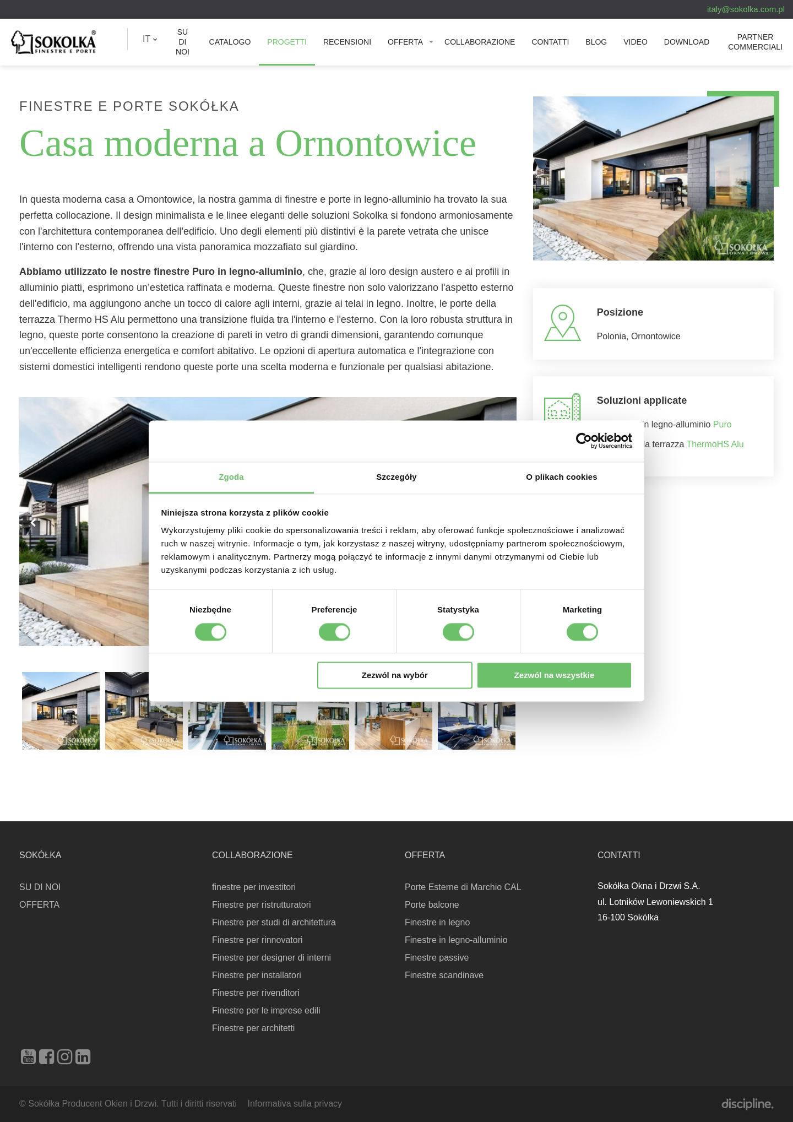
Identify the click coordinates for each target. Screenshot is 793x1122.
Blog (596, 41)
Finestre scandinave (444, 975)
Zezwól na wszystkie (554, 675)
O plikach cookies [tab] (561, 476)
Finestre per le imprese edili (266, 1010)
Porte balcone (432, 904)
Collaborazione (479, 41)
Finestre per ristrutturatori (261, 904)
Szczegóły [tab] (396, 476)
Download (686, 41)
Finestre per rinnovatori (257, 940)
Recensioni (347, 41)
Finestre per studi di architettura (274, 922)
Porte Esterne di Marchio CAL (463, 887)
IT (150, 39)
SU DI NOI (182, 42)
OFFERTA (405, 41)
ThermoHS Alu (715, 444)
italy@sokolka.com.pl (746, 9)
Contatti (550, 41)
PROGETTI (287, 41)
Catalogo (230, 41)
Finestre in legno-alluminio (456, 940)
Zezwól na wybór (395, 675)
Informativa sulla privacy (294, 1103)
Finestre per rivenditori (256, 993)
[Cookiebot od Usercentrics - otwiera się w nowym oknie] (584, 440)
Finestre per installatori (256, 975)
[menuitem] (150, 39)
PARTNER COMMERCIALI (755, 41)
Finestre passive (437, 957)
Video (635, 41)
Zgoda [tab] (231, 476)
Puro (722, 424)
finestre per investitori (254, 887)
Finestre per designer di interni (271, 957)
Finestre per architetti (253, 1028)
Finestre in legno (437, 922)
